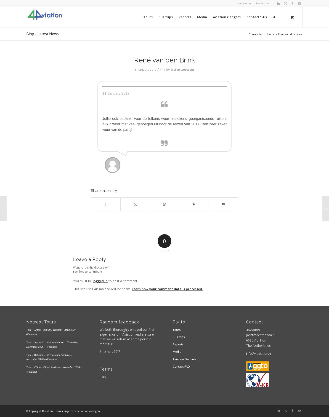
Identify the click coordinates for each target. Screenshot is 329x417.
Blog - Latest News (42, 33)
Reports (178, 344)
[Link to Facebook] (292, 3)
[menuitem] (244, 3)
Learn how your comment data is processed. (167, 289)
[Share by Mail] (223, 204)
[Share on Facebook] (105, 204)
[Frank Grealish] (325, 208)
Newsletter (244, 3)
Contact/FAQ (181, 366)
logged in (100, 281)
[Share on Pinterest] (193, 204)
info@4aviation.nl (258, 353)
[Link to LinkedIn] (278, 3)
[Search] (274, 17)
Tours (177, 330)
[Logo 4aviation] (44, 17)
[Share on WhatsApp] (164, 204)
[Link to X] (285, 3)
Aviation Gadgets (184, 359)
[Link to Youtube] (299, 3)
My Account (263, 3)
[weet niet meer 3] (3, 208)
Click (103, 377)
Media (177, 352)
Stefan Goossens (182, 69)
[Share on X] (135, 204)
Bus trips (179, 337)
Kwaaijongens (64, 411)
